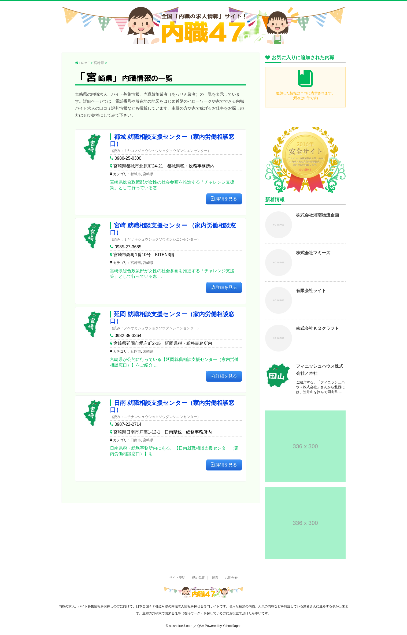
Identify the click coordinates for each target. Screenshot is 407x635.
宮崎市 (136, 263)
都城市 (136, 174)
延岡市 (136, 351)
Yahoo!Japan (232, 626)
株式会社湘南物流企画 (317, 215)
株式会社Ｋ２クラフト (317, 328)
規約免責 (198, 578)
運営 (215, 578)
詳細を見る (224, 198)
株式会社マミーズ (313, 253)
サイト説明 (177, 578)
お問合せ (231, 578)
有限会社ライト (311, 290)
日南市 (136, 440)
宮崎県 (148, 174)
